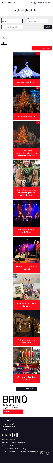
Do (28, 18)
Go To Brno (7, 2)
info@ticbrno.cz (27, 449)
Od (2, 18)
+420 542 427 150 (10, 449)
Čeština (39, 2)
